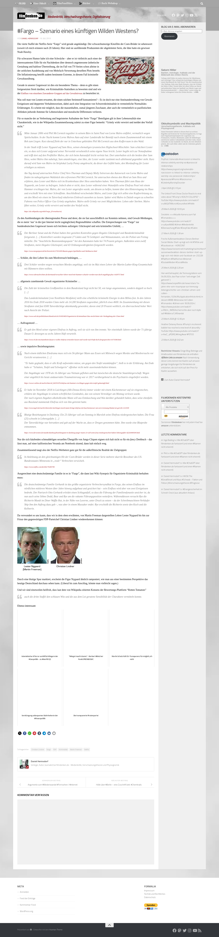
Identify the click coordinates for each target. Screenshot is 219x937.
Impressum (149, 890)
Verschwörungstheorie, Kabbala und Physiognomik (178, 127)
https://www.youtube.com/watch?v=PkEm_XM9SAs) (176, 308)
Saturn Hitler (168, 70)
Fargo (49, 749)
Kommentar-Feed (28, 904)
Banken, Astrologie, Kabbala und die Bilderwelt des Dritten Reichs (178, 74)
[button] (20, 733)
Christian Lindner (38, 749)
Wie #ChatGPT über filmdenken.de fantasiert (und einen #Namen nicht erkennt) (181, 443)
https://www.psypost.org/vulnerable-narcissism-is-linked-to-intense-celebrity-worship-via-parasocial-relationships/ (180, 173)
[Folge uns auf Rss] (195, 15)
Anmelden (24, 892)
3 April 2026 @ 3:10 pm (171, 188)
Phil (165, 453)
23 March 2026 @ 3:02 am (172, 339)
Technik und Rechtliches (154, 894)
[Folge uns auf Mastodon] (178, 15)
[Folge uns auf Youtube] (191, 15)
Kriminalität (63, 749)
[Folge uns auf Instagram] (187, 15)
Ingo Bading (169, 440)
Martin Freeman (76, 749)
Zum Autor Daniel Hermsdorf (175, 379)
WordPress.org (26, 911)
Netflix (86, 749)
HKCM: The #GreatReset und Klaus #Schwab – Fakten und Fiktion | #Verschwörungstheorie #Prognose (181, 480)
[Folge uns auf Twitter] (182, 15)
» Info (196, 92)
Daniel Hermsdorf (30, 38)
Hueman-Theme (55, 929)
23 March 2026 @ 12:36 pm (173, 318)
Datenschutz (150, 897)
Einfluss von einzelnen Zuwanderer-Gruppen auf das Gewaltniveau (55, 93)
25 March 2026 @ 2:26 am (172, 267)
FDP (54, 749)
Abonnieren (169, 36)
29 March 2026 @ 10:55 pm (173, 209)
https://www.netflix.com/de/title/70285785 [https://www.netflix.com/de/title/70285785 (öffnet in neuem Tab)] (41, 467)
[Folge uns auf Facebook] (173, 15)
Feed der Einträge (27, 898)
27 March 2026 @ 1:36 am (172, 233)
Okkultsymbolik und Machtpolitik (181, 123)
